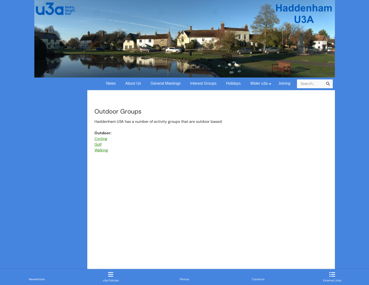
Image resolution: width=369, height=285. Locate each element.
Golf (98, 144)
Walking (101, 150)
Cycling (100, 138)
